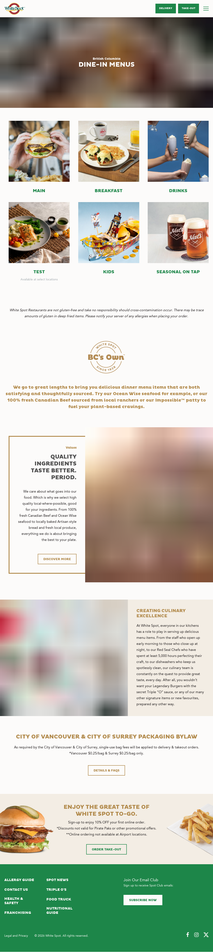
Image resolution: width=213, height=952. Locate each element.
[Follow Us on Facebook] (187, 935)
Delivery (165, 8)
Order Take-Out (106, 849)
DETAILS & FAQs (106, 771)
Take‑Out (188, 8)
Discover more (57, 559)
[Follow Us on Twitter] (206, 935)
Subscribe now (143, 900)
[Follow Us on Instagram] (196, 935)
